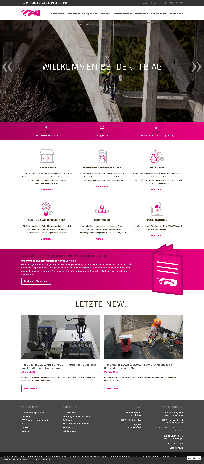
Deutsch (153, 3)
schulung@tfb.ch (133, 427)
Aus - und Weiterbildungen (76, 423)
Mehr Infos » (47, 189)
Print (181, 3)
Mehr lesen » (30, 388)
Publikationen (159, 13)
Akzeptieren (194, 458)
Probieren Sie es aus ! (36, 281)
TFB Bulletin (176, 13)
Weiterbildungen (122, 13)
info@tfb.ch (136, 424)
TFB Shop (26, 416)
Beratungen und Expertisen (81, 13)
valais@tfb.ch (176, 448)
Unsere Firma (55, 13)
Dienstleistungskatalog (33, 412)
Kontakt (171, 3)
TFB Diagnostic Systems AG (35, 420)
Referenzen (141, 13)
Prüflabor (104, 13)
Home (166, 3)
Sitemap (176, 3)
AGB (23, 423)
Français (144, 3)
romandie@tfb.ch (174, 422)
